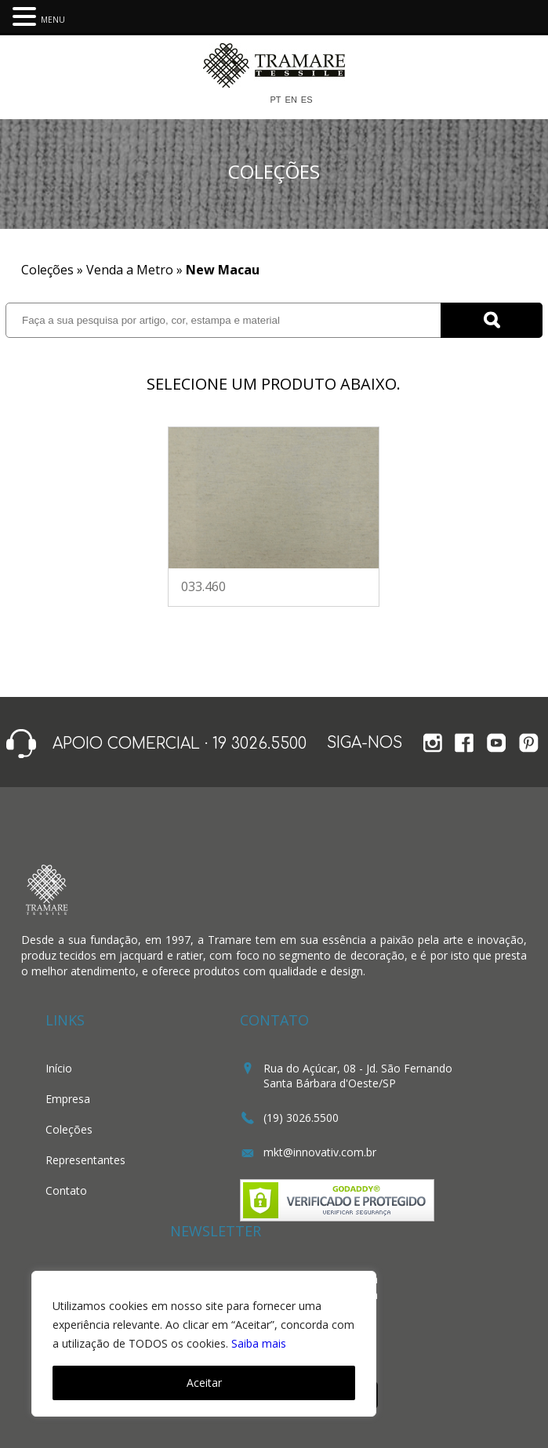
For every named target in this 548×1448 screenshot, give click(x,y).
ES (307, 100)
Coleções (69, 1129)
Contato (66, 1190)
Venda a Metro (129, 269)
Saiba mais (258, 1343)
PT (275, 100)
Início (58, 1068)
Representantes (85, 1159)
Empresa (67, 1098)
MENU (53, 19)
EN (291, 100)
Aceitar (204, 1382)
